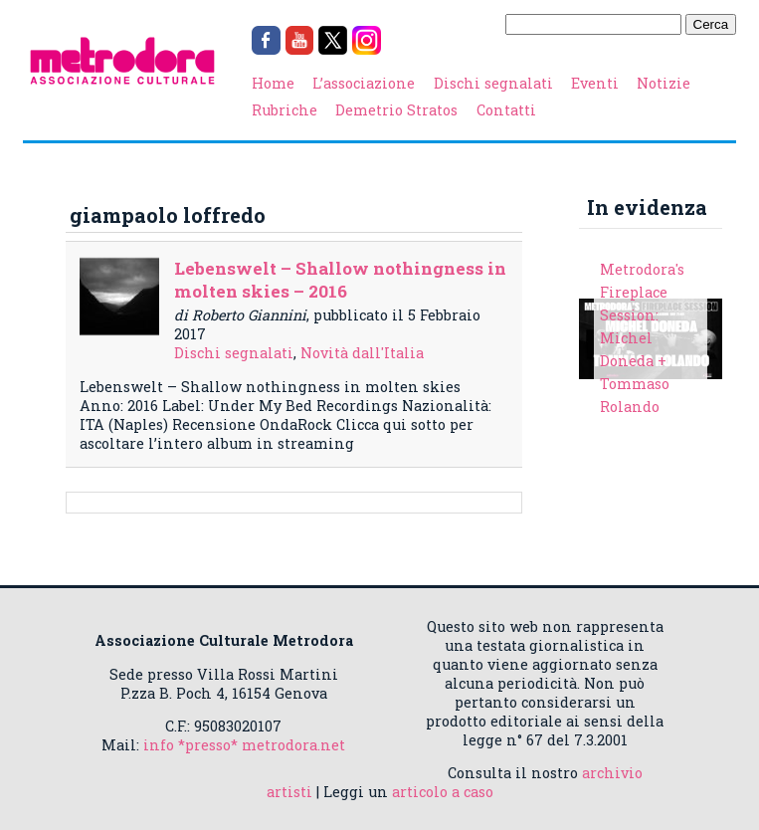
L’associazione (363, 83)
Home (273, 83)
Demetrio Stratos (396, 110)
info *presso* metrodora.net (244, 744)
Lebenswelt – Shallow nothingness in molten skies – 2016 (340, 280)
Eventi (595, 83)
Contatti (506, 110)
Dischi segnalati (493, 83)
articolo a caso (442, 791)
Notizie (663, 83)
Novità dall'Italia (362, 352)
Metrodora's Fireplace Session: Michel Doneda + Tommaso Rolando (642, 338)
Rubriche (284, 110)
